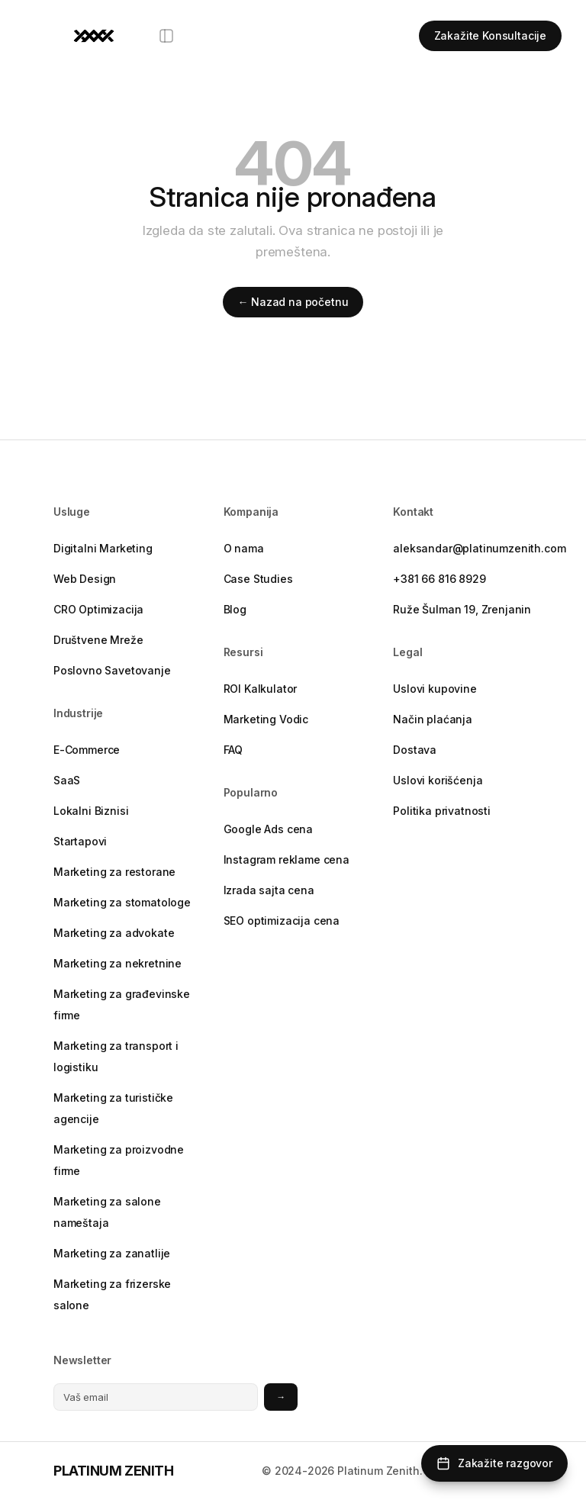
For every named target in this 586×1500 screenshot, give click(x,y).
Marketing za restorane (114, 871)
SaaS (66, 780)
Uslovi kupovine (434, 688)
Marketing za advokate (113, 932)
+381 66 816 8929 (439, 578)
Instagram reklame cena (286, 859)
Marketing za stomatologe (122, 902)
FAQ (233, 749)
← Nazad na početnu (293, 301)
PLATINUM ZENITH (113, 1471)
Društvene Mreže (98, 639)
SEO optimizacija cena (282, 920)
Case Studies (258, 578)
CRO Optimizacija (98, 609)
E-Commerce (86, 749)
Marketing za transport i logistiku (116, 1056)
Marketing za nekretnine (117, 963)
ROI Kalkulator (261, 688)
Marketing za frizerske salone (112, 1294)
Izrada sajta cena (269, 890)
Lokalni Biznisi (90, 810)
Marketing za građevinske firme (121, 1004)
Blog (235, 609)
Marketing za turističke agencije (113, 1108)
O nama (244, 548)
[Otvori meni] (166, 36)
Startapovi (80, 841)
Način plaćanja (432, 719)
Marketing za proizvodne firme (118, 1160)
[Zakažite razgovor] (494, 1463)
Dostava (414, 749)
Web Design (84, 578)
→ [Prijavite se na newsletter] (280, 1396)
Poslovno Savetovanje (112, 670)
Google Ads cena (268, 828)
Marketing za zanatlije (111, 1253)
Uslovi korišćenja (437, 780)
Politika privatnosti (442, 810)
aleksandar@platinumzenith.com (463, 548)
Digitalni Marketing (103, 548)
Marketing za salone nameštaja (107, 1212)
